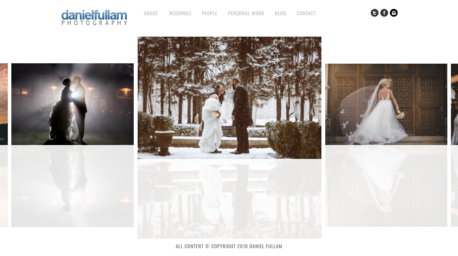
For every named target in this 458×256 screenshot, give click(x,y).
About (151, 13)
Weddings (180, 13)
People (209, 13)
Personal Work (246, 13)
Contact (306, 13)
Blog (280, 13)
